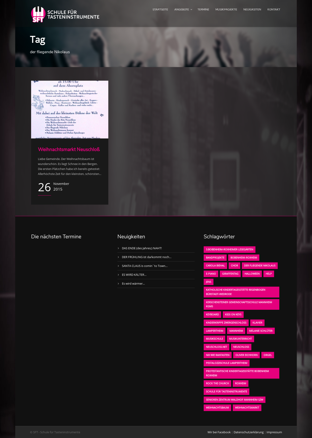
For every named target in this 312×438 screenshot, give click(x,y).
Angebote (181, 9)
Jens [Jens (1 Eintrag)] (208, 281)
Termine (203, 9)
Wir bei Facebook (219, 432)
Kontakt (273, 9)
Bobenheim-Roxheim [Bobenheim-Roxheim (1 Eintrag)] (243, 257)
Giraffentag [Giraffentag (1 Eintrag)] (230, 273)
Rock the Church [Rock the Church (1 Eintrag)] (217, 383)
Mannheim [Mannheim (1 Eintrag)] (236, 330)
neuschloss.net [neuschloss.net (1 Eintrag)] (216, 346)
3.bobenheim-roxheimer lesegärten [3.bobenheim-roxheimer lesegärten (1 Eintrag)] (229, 249)
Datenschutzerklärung (249, 432)
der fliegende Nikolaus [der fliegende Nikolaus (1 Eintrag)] (259, 265)
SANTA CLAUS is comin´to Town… (145, 266)
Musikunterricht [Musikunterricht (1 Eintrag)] (240, 338)
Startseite (160, 9)
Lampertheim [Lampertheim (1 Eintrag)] (214, 330)
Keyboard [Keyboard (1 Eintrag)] (212, 314)
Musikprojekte (226, 9)
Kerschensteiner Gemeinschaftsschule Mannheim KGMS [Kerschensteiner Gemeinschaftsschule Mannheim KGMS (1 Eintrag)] (239, 304)
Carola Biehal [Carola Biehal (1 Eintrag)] (215, 265)
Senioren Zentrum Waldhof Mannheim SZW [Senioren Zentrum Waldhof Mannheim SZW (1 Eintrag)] (234, 399)
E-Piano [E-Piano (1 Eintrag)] (211, 273)
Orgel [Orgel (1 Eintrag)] (268, 355)
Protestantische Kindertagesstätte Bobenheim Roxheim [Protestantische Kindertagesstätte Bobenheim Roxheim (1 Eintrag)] (237, 373)
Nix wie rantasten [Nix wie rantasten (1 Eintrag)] (217, 355)
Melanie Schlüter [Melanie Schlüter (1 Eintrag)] (260, 330)
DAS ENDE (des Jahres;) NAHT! (142, 248)
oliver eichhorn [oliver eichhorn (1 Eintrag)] (246, 355)
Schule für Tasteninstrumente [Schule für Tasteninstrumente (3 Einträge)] (226, 391)
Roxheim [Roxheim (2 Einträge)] (240, 383)
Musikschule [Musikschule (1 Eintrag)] (214, 338)
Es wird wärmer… (133, 283)
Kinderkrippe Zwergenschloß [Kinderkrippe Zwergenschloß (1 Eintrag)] (226, 322)
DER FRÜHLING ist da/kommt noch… (146, 257)
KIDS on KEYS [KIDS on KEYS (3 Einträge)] (233, 314)
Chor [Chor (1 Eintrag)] (234, 265)
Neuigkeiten (252, 9)
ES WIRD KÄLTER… (134, 275)
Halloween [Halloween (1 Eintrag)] (252, 273)
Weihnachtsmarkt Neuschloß (69, 149)
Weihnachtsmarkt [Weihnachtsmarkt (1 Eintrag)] (247, 407)
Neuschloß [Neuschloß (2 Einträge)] (241, 346)
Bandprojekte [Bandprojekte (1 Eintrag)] (215, 257)
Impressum (274, 432)
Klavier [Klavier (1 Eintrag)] (257, 322)
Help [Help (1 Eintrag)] (269, 273)
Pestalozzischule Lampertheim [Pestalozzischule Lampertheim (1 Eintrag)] (226, 363)
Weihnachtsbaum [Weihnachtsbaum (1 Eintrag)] (217, 407)
